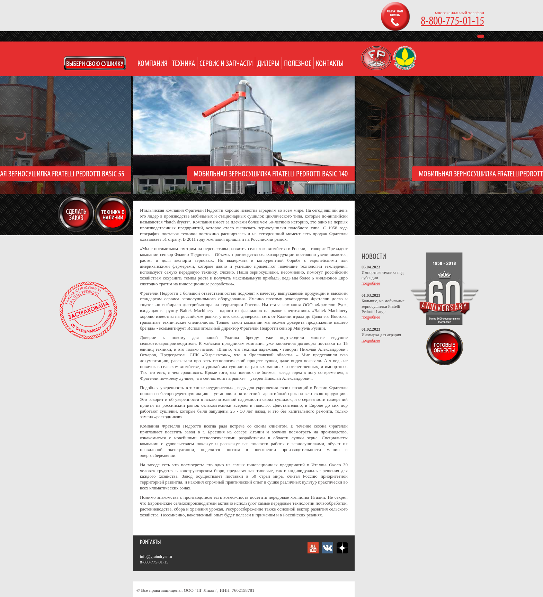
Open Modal (95, 63)
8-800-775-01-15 (452, 21)
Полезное (297, 63)
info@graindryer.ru (156, 556)
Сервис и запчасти (226, 63)
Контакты (330, 63)
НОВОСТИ (374, 256)
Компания (152, 63)
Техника (183, 63)
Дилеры (268, 63)
